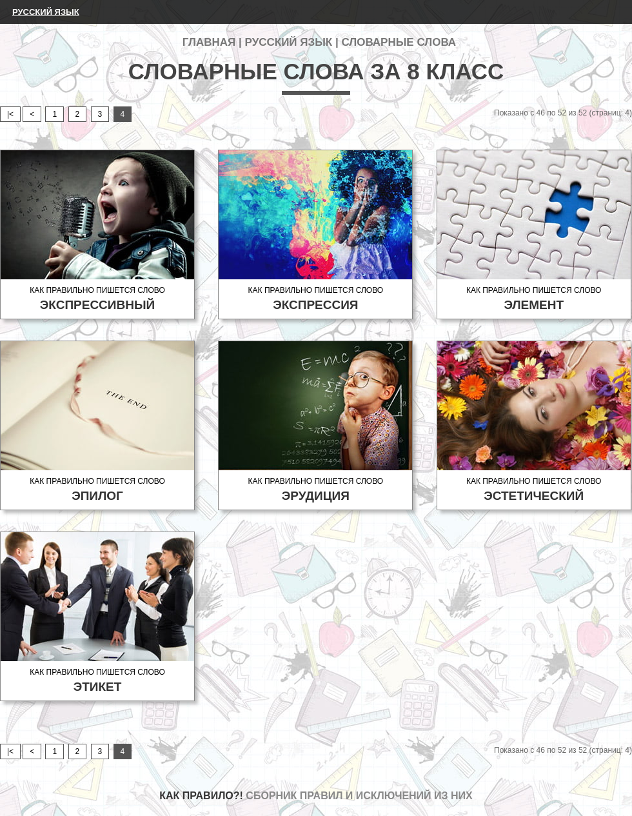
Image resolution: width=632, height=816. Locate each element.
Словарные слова (398, 42)
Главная (209, 42)
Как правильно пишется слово (97, 299)
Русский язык (45, 12)
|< (10, 114)
